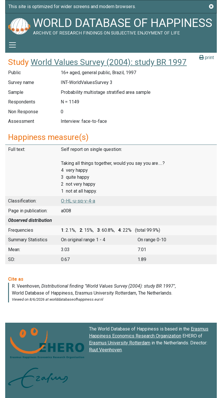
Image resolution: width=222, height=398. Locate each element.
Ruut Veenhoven (105, 350)
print (206, 57)
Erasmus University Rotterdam (119, 343)
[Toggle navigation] (12, 44)
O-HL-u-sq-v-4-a (78, 201)
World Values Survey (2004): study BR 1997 (109, 62)
